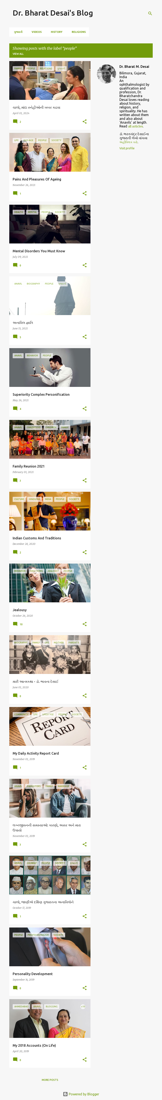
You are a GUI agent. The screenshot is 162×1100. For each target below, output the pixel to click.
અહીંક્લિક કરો (128, 142)
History (55, 32)
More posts (50, 1080)
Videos (35, 32)
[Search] (150, 13)
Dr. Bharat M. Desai (134, 66)
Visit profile (127, 148)
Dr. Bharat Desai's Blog (53, 12)
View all (18, 53)
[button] (84, 122)
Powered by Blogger (81, 1094)
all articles (135, 126)
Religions (77, 32)
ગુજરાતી (17, 32)
